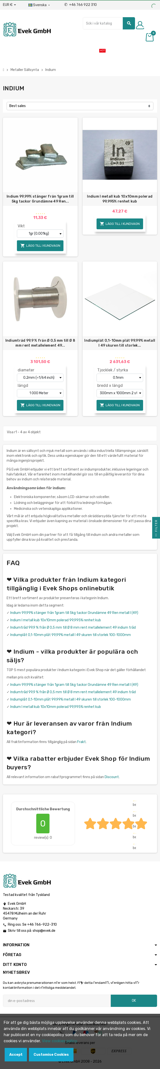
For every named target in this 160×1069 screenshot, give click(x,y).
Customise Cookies (51, 1055)
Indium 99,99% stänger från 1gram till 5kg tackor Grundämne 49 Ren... (40, 198)
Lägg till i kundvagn (40, 245)
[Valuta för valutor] (9, 4)
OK (134, 1001)
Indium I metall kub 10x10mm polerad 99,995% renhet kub (119, 198)
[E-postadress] (57, 1001)
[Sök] (109, 23)
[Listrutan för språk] (39, 5)
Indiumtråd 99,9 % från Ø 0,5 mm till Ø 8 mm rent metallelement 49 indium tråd (73, 627)
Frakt (81, 742)
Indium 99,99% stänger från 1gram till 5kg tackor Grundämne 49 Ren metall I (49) (74, 613)
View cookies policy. (60, 1041)
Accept (16, 1055)
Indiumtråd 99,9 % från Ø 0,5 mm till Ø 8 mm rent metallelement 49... (40, 343)
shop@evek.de (44, 931)
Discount (112, 777)
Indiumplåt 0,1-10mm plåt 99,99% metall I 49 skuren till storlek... (119, 343)
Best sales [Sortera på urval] (17, 106)
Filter (156, 529)
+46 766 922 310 (80, 5)
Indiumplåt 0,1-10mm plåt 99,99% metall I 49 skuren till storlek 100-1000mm (70, 635)
